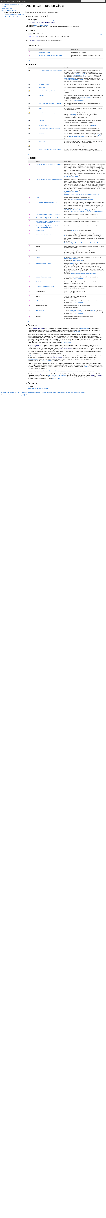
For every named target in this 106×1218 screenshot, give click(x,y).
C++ (38, 33)
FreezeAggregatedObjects (43, 263)
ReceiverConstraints (44, 125)
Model (40, 108)
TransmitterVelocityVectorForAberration (50, 149)
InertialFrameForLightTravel (47, 91)
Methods (31, 158)
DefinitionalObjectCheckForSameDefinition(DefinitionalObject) (82, 194)
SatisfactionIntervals (78, 75)
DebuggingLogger (44, 84)
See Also (31, 383)
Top (29, 60)
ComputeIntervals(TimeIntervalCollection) (48, 214)
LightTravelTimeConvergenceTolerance (50, 103)
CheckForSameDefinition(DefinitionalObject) (49, 179)
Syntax (30, 30)
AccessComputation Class (12, 12)
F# (42, 33)
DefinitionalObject (78, 100)
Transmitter (42, 141)
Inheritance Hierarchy (38, 16)
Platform (85, 366)
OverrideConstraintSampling (47, 113)
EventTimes (42, 87)
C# (29, 33)
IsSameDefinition (41, 301)
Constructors (33, 45)
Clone (37, 197)
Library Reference (7, 8)
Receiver (41, 120)
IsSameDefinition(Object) (71, 176)
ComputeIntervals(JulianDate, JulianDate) (48, 218)
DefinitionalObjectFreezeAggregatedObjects (84, 273)
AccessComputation (45, 52)
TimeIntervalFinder (54, 371)
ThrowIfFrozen (40, 310)
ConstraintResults (80, 73)
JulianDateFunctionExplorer (70, 371)
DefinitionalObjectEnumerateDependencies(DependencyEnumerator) (84, 243)
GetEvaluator (40, 281)
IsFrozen (41, 95)
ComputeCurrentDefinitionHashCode (46, 202)
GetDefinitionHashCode (43, 277)
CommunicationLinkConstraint (57, 375)
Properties (32, 64)
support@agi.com (24, 395)
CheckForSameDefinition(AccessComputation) (49, 164)
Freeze (38, 257)
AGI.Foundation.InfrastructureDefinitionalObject (42, 21)
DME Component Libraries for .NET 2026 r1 (12, 5)
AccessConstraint (46, 360)
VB (34, 33)
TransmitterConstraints (45, 146)
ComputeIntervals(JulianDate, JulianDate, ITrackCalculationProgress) (48, 226)
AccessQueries (84, 328)
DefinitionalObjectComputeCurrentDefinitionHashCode (87, 211)
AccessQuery (75, 230)
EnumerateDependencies (43, 234)
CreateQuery (40, 230)
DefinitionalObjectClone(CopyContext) (82, 199)
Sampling (73, 114)
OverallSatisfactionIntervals (75, 79)
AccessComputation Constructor (14, 14)
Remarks (31, 325)
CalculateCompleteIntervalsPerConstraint (50, 70)
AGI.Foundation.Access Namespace (38, 388)
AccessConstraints (66, 342)
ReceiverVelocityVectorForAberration (49, 128)
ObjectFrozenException (86, 97)
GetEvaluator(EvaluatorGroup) (45, 286)
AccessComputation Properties (14, 17)
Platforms (77, 331)
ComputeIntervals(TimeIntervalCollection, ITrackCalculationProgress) (48, 221)
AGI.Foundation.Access (9, 10)
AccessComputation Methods (13, 19)
